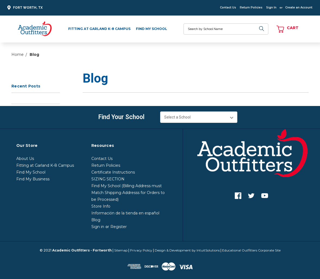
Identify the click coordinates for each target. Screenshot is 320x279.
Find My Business (32, 179)
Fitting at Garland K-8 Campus (99, 29)
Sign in (97, 226)
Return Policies (251, 7)
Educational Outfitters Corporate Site (251, 250)
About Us (25, 158)
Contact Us (228, 7)
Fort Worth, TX (24, 8)
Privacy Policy (141, 250)
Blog (95, 219)
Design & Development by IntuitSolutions (187, 250)
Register (118, 226)
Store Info (100, 206)
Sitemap (121, 250)
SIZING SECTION (108, 179)
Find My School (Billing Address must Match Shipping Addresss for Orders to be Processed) (128, 192)
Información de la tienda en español (125, 213)
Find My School (151, 29)
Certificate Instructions (113, 172)
